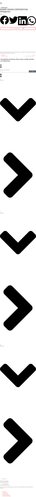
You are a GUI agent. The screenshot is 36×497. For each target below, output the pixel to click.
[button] (4, 20)
